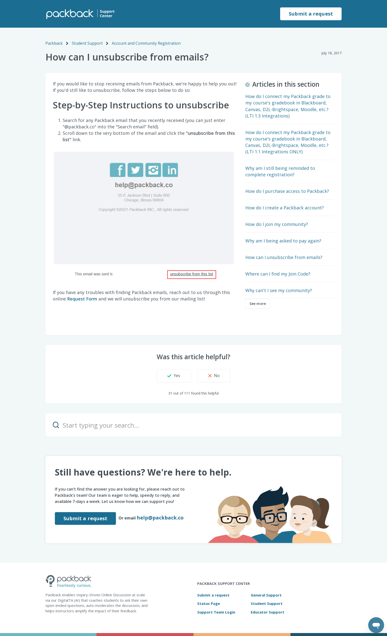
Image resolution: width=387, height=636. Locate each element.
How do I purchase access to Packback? (287, 191)
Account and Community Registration (146, 43)
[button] (174, 375)
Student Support (87, 43)
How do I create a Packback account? (284, 208)
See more (258, 303)
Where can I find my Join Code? (277, 274)
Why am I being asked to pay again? (283, 241)
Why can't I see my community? (278, 290)
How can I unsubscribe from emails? (283, 257)
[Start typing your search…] (193, 425)
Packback (54, 43)
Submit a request (311, 13)
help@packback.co (160, 517)
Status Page (208, 603)
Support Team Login (216, 612)
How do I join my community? (276, 224)
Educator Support (267, 612)
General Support (266, 595)
